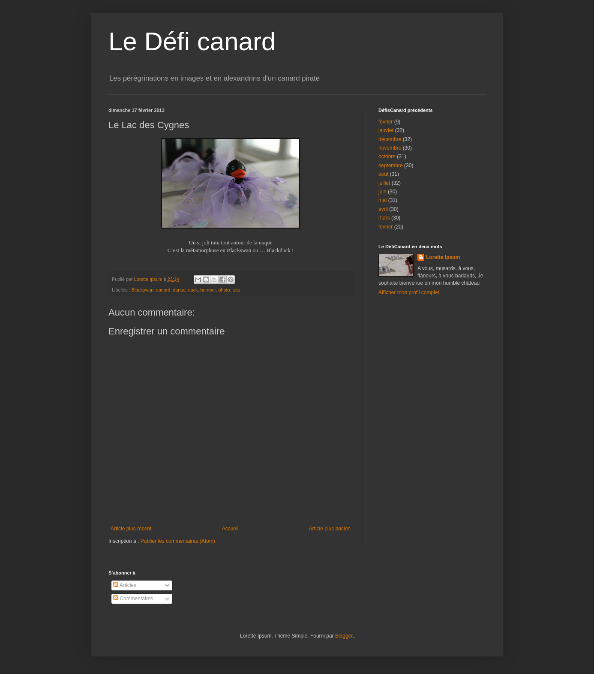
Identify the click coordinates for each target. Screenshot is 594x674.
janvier (385, 130)
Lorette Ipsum (443, 257)
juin (382, 192)
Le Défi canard (192, 41)
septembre (390, 165)
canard (163, 289)
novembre (389, 148)
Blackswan (143, 289)
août (383, 174)
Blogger (344, 636)
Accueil (230, 529)
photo (224, 289)
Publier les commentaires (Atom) (178, 541)
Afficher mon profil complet (408, 292)
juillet (384, 183)
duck (193, 289)
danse (179, 289)
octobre (387, 156)
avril (383, 209)
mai (382, 200)
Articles (124, 585)
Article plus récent (131, 529)
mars (384, 218)
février (385, 122)
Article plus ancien (330, 529)
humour (208, 289)
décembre (389, 139)
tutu (236, 289)
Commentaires (133, 599)
